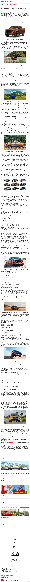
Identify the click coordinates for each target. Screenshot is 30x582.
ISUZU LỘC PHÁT (15, 537)
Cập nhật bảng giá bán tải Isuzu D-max (12, 65)
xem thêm (2, 482)
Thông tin (4, 478)
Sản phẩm (15, 531)
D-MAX (1, 480)
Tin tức (1, 478)
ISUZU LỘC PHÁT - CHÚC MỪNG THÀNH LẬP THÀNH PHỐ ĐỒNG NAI (10, 497)
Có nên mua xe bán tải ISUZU (10, 442)
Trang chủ (2, 4)
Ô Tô (15, 533)
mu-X (3, 480)
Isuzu (12, 438)
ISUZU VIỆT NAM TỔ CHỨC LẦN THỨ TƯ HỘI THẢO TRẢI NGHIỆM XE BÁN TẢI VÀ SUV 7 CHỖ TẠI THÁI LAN (15, 473)
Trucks (6, 517)
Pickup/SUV (6, 471)
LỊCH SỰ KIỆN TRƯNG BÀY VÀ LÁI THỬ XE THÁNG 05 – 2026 (8, 519)
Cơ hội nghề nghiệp (15, 542)
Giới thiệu (15, 539)
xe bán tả (3, 13)
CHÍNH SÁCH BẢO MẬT (4, 568)
